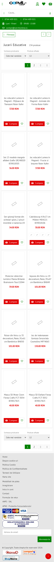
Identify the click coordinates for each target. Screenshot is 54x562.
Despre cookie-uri (10, 460)
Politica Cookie (9, 464)
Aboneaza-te (44, 539)
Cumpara (11, 123)
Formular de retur (10, 497)
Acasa (4, 456)
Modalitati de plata (10, 481)
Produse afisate (33, 51)
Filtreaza (9, 34)
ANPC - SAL (7, 501)
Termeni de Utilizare (11, 472)
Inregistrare (7, 485)
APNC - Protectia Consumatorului (16, 506)
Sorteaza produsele (11, 51)
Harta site (6, 477)
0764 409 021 (11, 19)
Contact (5, 493)
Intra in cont (7, 489)
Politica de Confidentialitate (14, 468)
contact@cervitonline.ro (17, 28)
